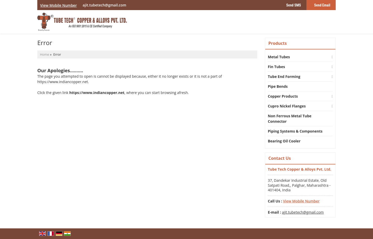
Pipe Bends (278, 86)
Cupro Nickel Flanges (287, 106)
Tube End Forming (284, 76)
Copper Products (283, 96)
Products (277, 43)
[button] (58, 5)
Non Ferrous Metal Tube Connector (289, 118)
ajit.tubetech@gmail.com (104, 5)
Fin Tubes (276, 66)
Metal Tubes (279, 56)
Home (44, 54)
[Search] (332, 23)
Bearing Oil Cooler (284, 141)
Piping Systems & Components (295, 131)
